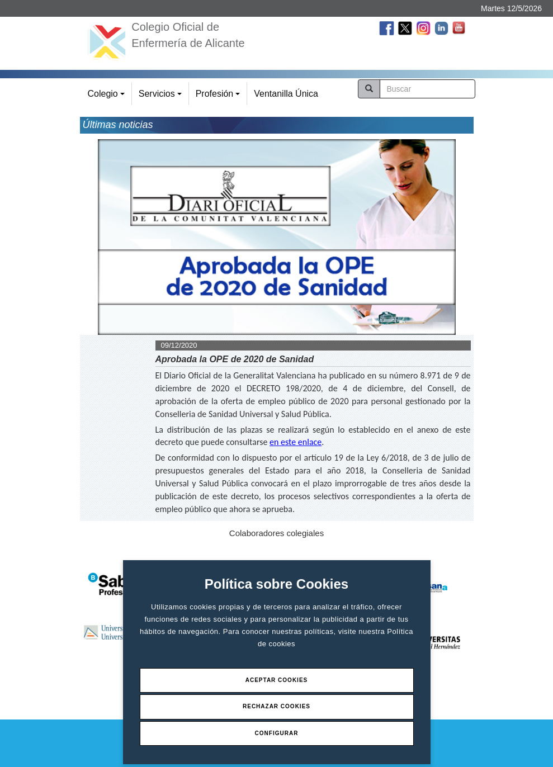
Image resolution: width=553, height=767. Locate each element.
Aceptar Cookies (276, 680)
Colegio (108, 97)
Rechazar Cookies (276, 706)
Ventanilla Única (286, 93)
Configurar (277, 733)
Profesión (219, 97)
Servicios (162, 97)
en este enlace (296, 442)
